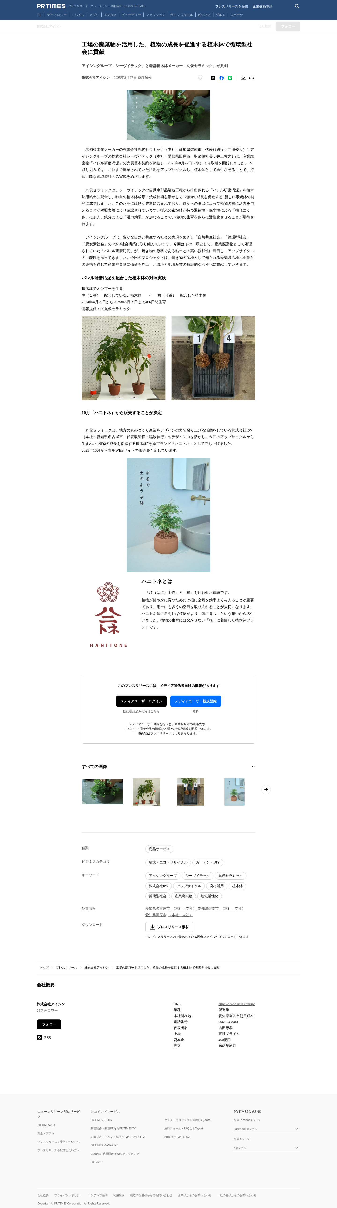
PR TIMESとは (46, 1125)
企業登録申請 (262, 6)
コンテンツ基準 (98, 1195)
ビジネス (204, 14)
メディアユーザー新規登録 (196, 701)
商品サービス (159, 849)
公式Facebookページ (247, 1120)
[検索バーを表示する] (297, 6)
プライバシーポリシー (68, 1195)
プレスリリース (66, 967)
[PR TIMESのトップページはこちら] (91, 6)
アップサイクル (189, 886)
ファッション (155, 14)
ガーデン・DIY (208, 862)
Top (40, 14)
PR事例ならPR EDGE (177, 1137)
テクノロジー (57, 14)
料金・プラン (45, 1133)
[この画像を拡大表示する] (102, 792)
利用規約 (119, 1195)
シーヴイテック (197, 876)
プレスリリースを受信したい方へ (58, 1142)
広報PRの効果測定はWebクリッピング (115, 1154)
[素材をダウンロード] (243, 78)
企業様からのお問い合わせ (195, 1195)
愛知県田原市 (155, 915)
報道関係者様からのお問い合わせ (151, 1195)
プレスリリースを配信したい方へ (58, 1150)
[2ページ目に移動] (254, 766)
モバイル (77, 14)
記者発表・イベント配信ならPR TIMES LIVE (118, 1137)
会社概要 (43, 1195)
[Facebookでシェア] (221, 78)
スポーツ (236, 14)
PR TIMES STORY (101, 1120)
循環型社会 (157, 896)
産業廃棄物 (183, 896)
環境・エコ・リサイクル (168, 862)
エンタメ (110, 14)
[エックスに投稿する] (213, 78)
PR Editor (97, 1162)
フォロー (49, 1024)
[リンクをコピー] (251, 78)
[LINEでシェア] (230, 78)
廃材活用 (217, 886)
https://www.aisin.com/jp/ (237, 1004)
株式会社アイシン (96, 967)
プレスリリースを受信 (231, 6)
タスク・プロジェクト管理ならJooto (187, 1120)
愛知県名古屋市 (157, 908)
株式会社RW (158, 886)
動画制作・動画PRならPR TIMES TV (113, 1128)
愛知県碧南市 (208, 908)
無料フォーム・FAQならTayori (183, 1128)
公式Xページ (241, 1139)
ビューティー (131, 14)
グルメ (220, 14)
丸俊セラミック (230, 876)
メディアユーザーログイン (141, 701)
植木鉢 (237, 886)
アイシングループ (163, 876)
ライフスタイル (181, 14)
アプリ (94, 14)
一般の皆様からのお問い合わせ (236, 1195)
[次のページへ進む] (266, 789)
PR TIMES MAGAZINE (104, 1145)
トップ (44, 967)
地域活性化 (209, 896)
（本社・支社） (184, 908)
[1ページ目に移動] (252, 766)
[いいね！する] (200, 78)
